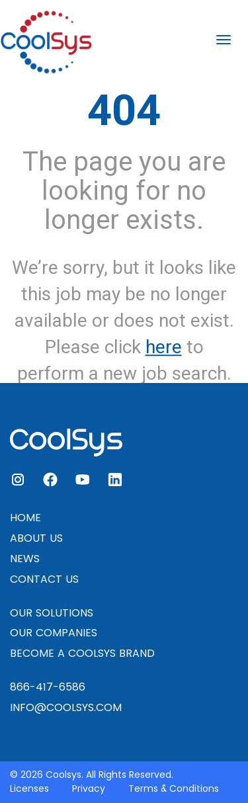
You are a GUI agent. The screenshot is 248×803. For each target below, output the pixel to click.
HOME (25, 517)
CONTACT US (44, 579)
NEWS (25, 558)
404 (124, 110)
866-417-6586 (47, 687)
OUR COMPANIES (53, 632)
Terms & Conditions (173, 788)
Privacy (88, 788)
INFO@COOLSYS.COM (66, 707)
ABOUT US (36, 538)
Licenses (29, 788)
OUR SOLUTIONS (51, 612)
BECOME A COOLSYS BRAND (82, 653)
